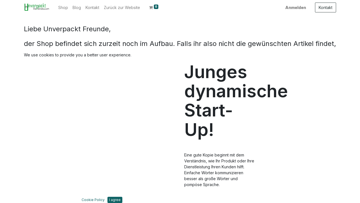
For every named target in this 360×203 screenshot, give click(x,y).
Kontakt (325, 7)
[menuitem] (63, 7)
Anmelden (295, 7)
